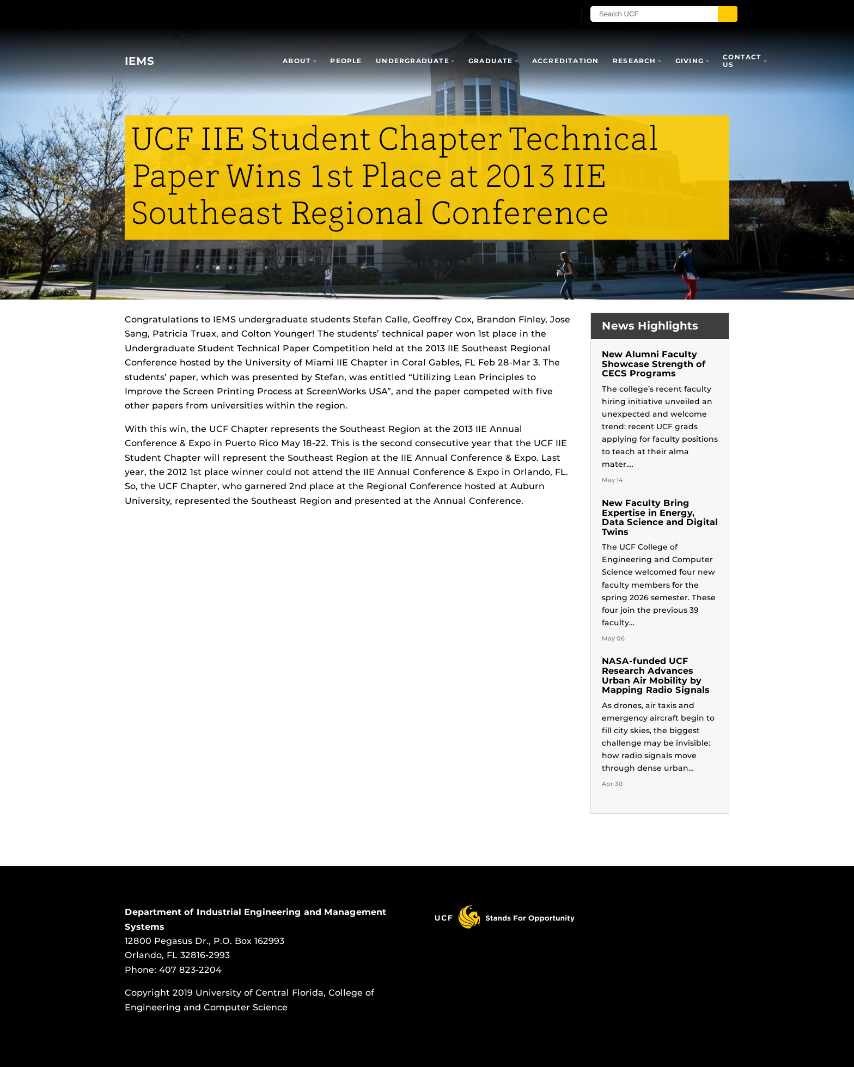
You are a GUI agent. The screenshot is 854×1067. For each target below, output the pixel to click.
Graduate (490, 61)
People (346, 61)
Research (634, 61)
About (297, 61)
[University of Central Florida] (204, 13)
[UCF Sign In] (540, 14)
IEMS (139, 61)
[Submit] (727, 14)
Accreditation (565, 61)
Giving (689, 61)
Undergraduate (412, 61)
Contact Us (742, 61)
